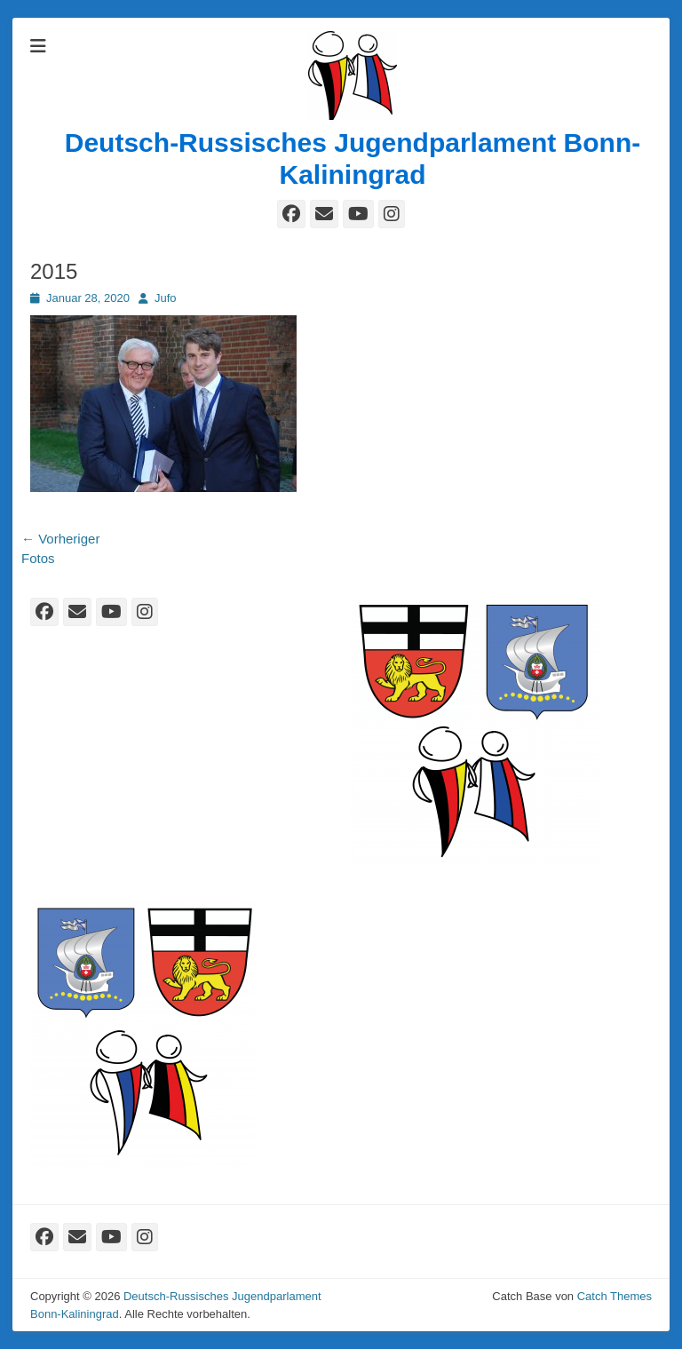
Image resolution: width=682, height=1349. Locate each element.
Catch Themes (614, 1296)
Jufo (166, 298)
